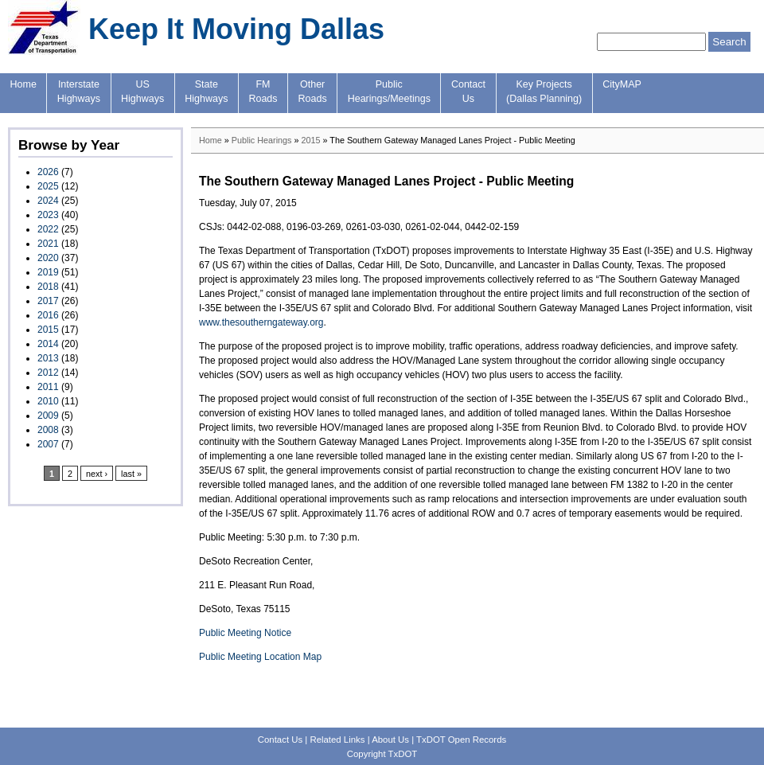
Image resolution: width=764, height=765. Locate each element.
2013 (48, 358)
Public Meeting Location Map (260, 656)
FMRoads (262, 91)
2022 (48, 229)
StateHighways (206, 91)
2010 (48, 401)
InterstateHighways (78, 91)
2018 (48, 286)
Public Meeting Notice (245, 632)
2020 (48, 257)
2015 (48, 329)
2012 (48, 372)
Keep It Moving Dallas (236, 29)
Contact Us (280, 739)
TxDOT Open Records (461, 739)
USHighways (142, 91)
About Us (390, 739)
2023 (48, 215)
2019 (48, 272)
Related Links (337, 739)
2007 (48, 444)
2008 (48, 429)
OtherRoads (312, 91)
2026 (48, 172)
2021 (48, 243)
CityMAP (621, 84)
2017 (48, 300)
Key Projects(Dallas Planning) (544, 91)
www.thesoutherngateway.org (261, 322)
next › (96, 473)
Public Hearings (262, 140)
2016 (48, 315)
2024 (48, 200)
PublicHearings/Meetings (389, 91)
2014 (48, 343)
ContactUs (468, 91)
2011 (48, 386)
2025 (48, 186)
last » (131, 473)
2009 (48, 415)
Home (23, 84)
